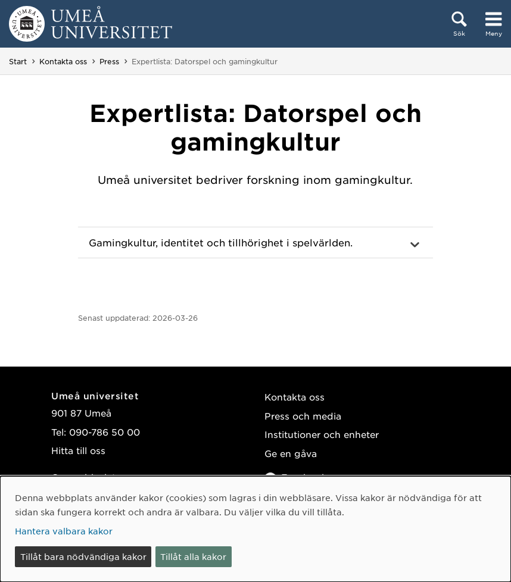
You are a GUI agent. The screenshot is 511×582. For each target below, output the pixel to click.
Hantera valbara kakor (64, 530)
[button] (255, 242)
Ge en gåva (290, 453)
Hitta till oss (78, 450)
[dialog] (255, 529)
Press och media (302, 415)
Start (18, 61)
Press (109, 61)
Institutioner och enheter (321, 434)
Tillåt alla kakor (193, 556)
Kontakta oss (63, 61)
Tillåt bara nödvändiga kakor (83, 556)
